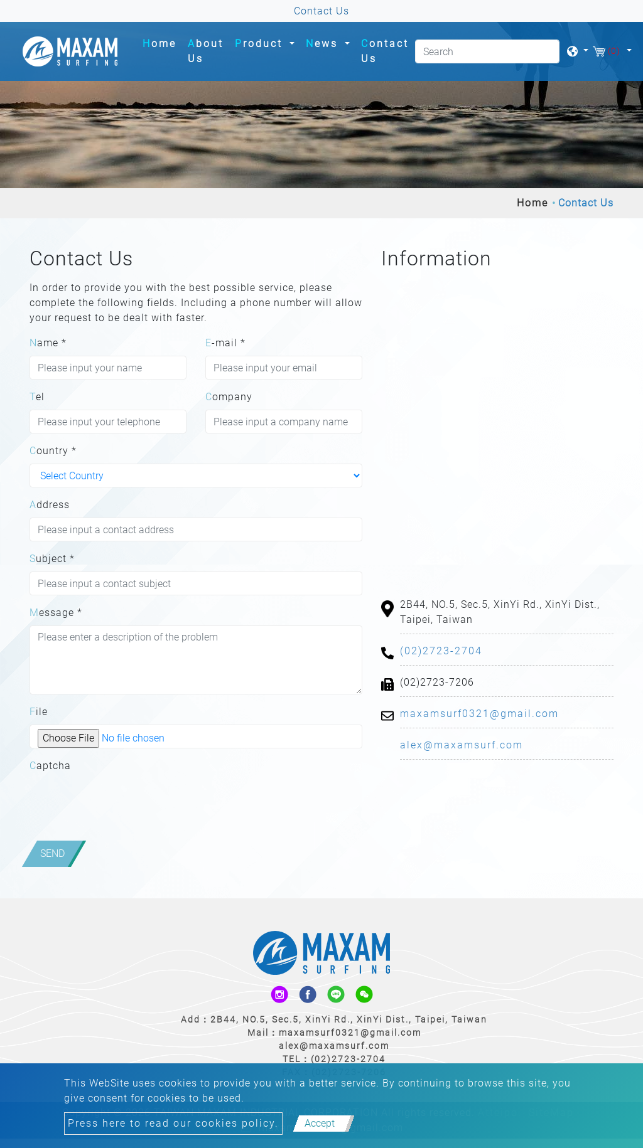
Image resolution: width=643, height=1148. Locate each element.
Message (56, 613)
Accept (320, 1123)
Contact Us (385, 51)
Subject (52, 559)
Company (228, 397)
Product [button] (261, 44)
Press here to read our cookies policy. (173, 1123)
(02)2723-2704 (441, 651)
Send (52, 853)
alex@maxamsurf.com (461, 745)
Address (50, 505)
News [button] (324, 44)
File (39, 712)
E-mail (225, 343)
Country (53, 451)
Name (48, 343)
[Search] (487, 51)
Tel (37, 397)
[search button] (545, 54)
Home (162, 43)
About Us (206, 51)
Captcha (50, 766)
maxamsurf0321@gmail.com (479, 714)
